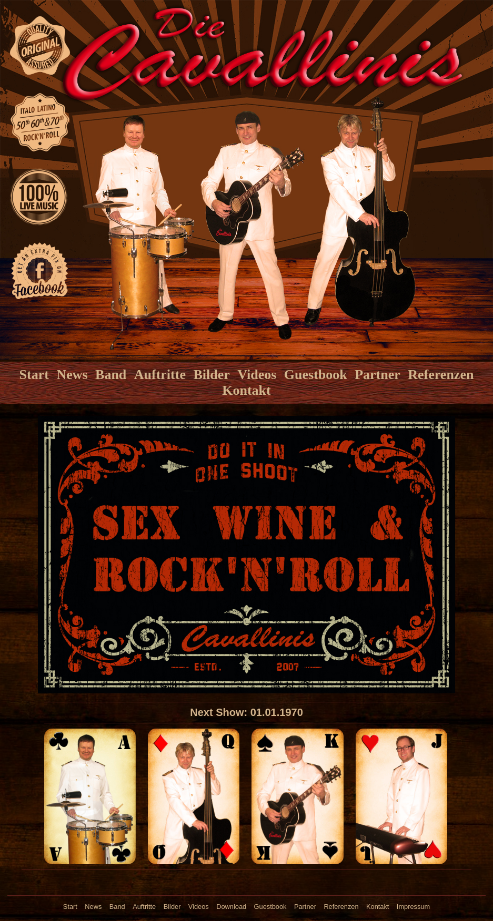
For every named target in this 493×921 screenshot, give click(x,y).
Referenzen (441, 374)
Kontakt (246, 390)
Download (231, 906)
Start (34, 374)
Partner (377, 374)
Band (110, 374)
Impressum (413, 906)
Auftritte (160, 374)
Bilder (211, 374)
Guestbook (315, 374)
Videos (256, 374)
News (71, 374)
